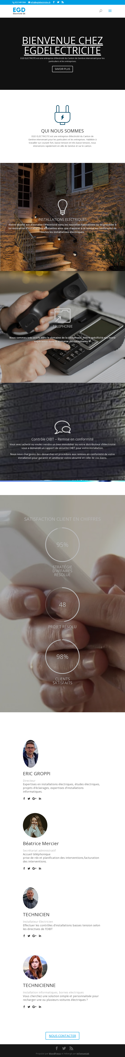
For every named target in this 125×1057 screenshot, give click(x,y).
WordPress (55, 1053)
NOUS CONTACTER (62, 1036)
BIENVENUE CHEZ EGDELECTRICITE (62, 45)
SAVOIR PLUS (62, 69)
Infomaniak (83, 1053)
